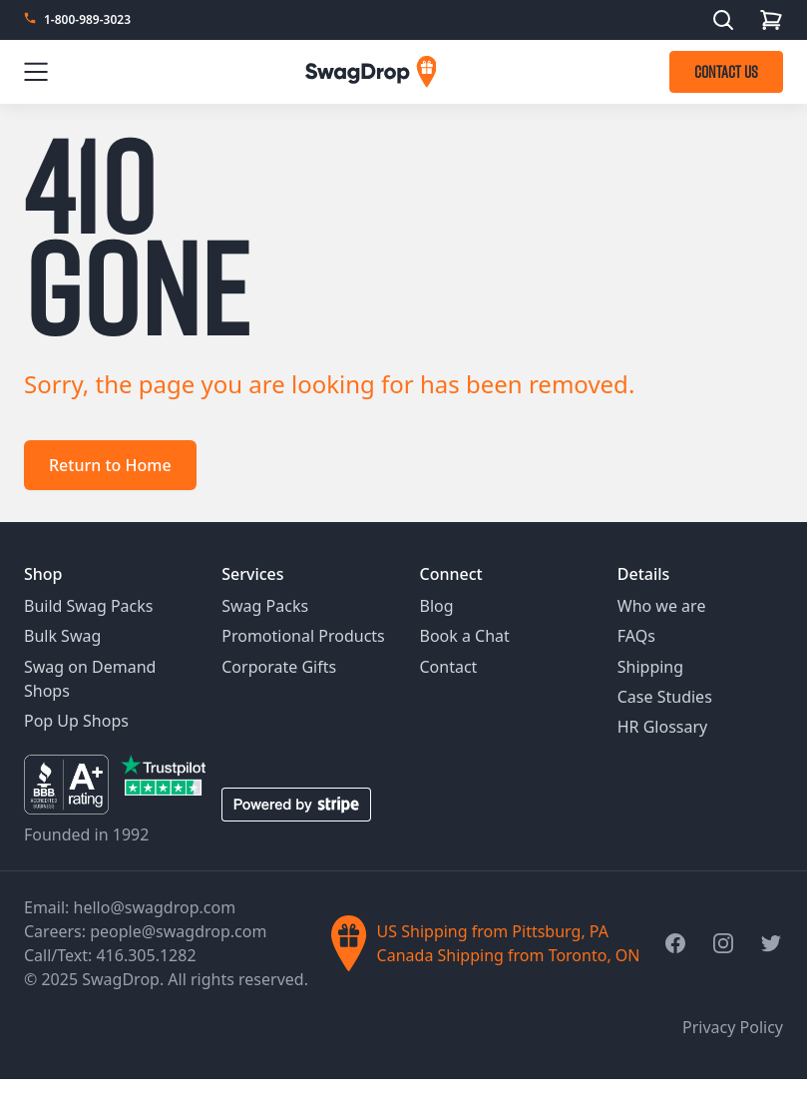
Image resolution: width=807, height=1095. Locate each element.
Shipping (650, 667)
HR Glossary (662, 727)
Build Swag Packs (88, 606)
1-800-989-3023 (87, 20)
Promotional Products (303, 636)
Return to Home (110, 465)
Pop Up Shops (76, 721)
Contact (449, 667)
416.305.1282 (146, 955)
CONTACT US (726, 72)
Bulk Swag (62, 636)
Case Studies (664, 697)
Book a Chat (465, 636)
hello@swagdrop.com (155, 907)
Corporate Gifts (278, 667)
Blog (437, 606)
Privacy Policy (732, 1027)
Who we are (661, 606)
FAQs (636, 636)
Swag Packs (264, 606)
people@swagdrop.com (178, 931)
